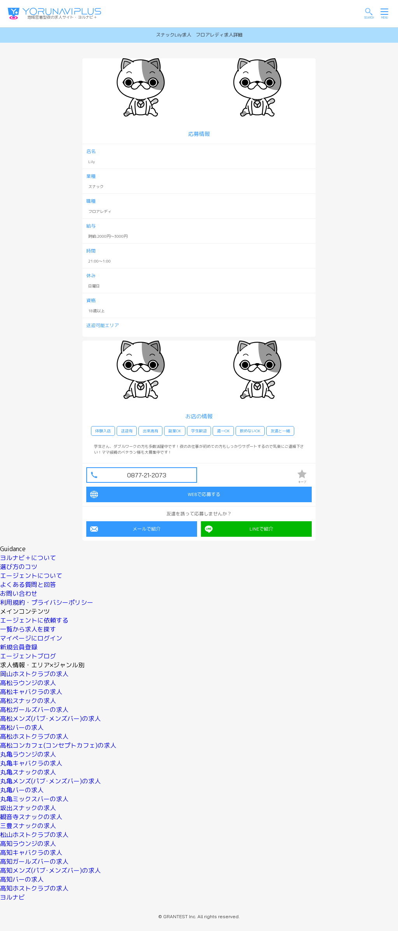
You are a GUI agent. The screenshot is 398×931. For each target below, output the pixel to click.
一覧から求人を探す (28, 629)
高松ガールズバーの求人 (34, 709)
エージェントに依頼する (34, 620)
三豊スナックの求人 (28, 825)
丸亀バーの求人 (22, 790)
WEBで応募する (155, 494)
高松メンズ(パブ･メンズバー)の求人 (50, 718)
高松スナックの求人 (28, 700)
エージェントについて (31, 575)
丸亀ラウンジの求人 (28, 754)
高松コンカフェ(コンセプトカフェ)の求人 (58, 745)
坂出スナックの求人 (28, 808)
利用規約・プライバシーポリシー (46, 602)
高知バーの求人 (22, 879)
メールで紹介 (125, 529)
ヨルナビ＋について (28, 557)
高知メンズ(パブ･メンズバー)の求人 (50, 870)
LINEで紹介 (239, 529)
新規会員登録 (18, 647)
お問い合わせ (18, 593)
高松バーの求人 (22, 727)
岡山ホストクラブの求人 (34, 674)
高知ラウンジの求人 (28, 843)
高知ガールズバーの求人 (34, 861)
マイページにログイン (31, 638)
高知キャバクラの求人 (31, 852)
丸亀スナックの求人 (28, 772)
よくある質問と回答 (28, 584)
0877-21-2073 (146, 475)
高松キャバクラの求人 (31, 691)
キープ (302, 476)
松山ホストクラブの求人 (34, 834)
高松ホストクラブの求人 (34, 736)
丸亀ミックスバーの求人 (34, 799)
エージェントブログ (28, 656)
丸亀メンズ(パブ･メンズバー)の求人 (50, 781)
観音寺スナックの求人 (31, 817)
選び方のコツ (18, 566)
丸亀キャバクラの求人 (31, 763)
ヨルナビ (12, 897)
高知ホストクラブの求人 (34, 888)
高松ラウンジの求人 (28, 683)
